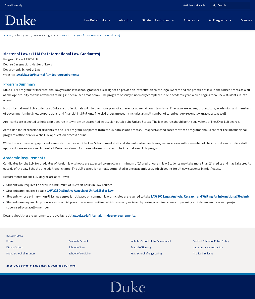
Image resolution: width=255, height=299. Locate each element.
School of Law (77, 247)
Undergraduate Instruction (208, 247)
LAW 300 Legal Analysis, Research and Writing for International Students (200, 196)
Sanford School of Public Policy (211, 241)
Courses (246, 20)
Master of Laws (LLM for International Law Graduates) (90, 35)
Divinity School (14, 247)
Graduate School (78, 241)
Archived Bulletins (203, 253)
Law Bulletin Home (97, 20)
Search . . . (221, 5)
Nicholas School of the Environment (151, 241)
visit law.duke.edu (194, 5)
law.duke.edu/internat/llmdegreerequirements (47, 75)
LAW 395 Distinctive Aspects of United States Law (80, 191)
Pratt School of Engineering (146, 253)
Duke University (13, 5)
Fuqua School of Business (20, 253)
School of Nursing (141, 247)
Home (7, 35)
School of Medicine (79, 253)
